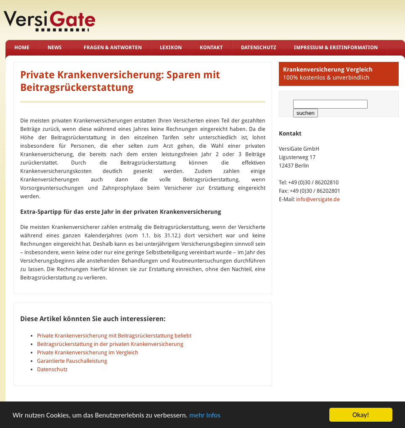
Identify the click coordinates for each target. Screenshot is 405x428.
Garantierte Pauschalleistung (72, 361)
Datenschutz (258, 48)
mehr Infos (204, 419)
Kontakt (211, 48)
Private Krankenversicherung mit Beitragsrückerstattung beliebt (114, 335)
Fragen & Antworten (113, 48)
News (54, 48)
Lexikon (171, 48)
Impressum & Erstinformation (336, 48)
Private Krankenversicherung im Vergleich (87, 352)
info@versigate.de (318, 199)
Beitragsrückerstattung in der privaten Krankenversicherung (110, 344)
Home (21, 48)
